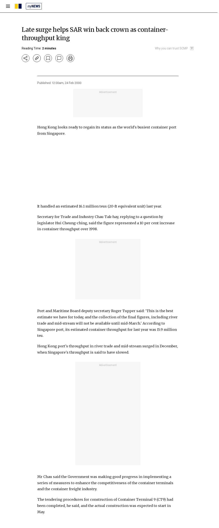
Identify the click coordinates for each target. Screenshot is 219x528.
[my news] (34, 6)
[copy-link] (37, 58)
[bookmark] (48, 58)
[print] (70, 58)
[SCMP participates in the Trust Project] (174, 48)
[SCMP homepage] (18, 6)
